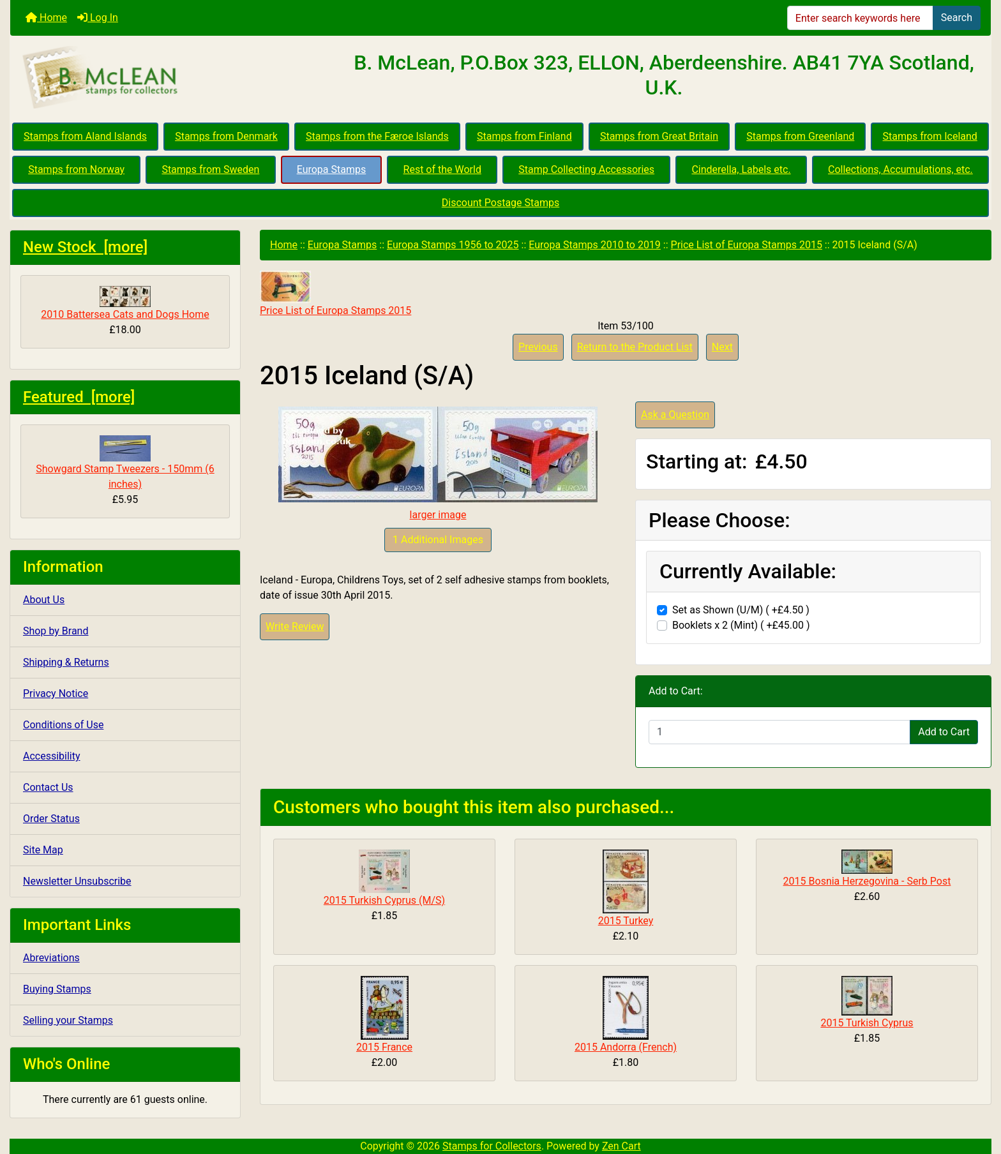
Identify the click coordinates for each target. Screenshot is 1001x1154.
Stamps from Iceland (930, 136)
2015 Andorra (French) (626, 1047)
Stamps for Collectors (491, 1146)
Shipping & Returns (66, 662)
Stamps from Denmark (226, 136)
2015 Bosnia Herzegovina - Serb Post (867, 881)
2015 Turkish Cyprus (866, 1023)
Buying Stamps (57, 989)
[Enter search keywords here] (860, 18)
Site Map (43, 850)
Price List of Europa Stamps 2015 (746, 245)
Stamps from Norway (76, 169)
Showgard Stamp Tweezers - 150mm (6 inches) (125, 462)
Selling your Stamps (68, 1020)
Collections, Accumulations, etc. (900, 169)
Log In (97, 17)
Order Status (51, 819)
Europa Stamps (331, 169)
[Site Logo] (173, 78)
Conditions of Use (63, 725)
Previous (538, 347)
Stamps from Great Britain (659, 136)
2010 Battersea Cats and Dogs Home (125, 303)
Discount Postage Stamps (500, 203)
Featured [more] (79, 397)
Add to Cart (944, 732)
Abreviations (51, 958)
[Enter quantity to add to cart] (779, 732)
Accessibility (51, 756)
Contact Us (48, 787)
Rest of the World (442, 169)
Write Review (295, 626)
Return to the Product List (635, 347)
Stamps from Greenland (800, 136)
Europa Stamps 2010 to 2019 (595, 245)
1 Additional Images (438, 540)
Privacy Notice (55, 693)
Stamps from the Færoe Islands (377, 136)
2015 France (384, 1047)
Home (46, 17)
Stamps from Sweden (210, 169)
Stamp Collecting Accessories (586, 169)
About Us (43, 600)
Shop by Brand (55, 631)
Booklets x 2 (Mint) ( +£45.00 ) (741, 625)
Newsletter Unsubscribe (77, 881)
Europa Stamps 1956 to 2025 (453, 245)
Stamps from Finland (524, 136)
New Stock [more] (85, 247)
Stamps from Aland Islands (85, 136)
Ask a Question (675, 414)
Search (956, 17)
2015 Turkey (626, 921)
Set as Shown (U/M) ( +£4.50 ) (740, 610)
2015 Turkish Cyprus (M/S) (384, 900)
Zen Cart (621, 1146)
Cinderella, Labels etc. (740, 169)
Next (722, 347)
